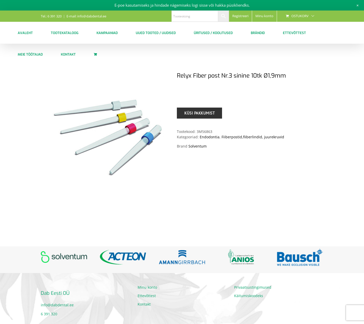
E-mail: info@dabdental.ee (86, 16)
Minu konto (147, 287)
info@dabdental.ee (57, 304)
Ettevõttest (147, 295)
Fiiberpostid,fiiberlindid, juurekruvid (253, 136)
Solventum (197, 146)
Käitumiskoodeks (248, 295)
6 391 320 (49, 313)
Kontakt (144, 304)
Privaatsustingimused (252, 287)
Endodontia (209, 136)
